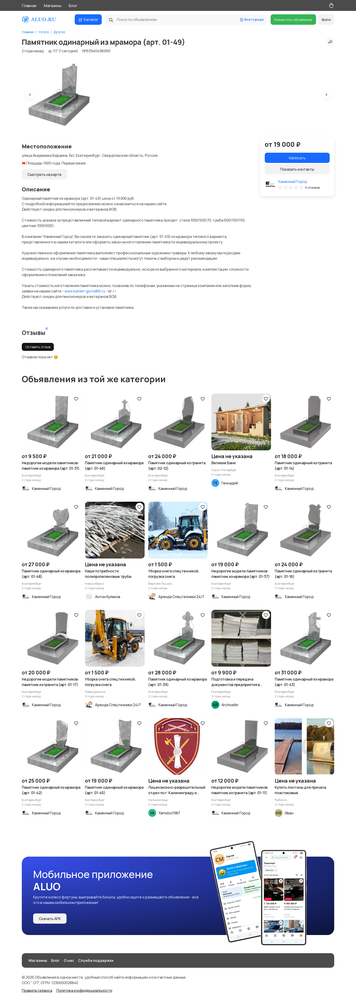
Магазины (52, 5)
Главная (29, 5)
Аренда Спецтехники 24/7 (181, 596)
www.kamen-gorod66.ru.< (86, 291)
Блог (73, 5)
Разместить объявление (293, 19)
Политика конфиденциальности (84, 990)
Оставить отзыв (37, 346)
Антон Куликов (107, 596)
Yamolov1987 (169, 812)
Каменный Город (292, 181)
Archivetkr (230, 704)
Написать (297, 157)
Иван (289, 812)
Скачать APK (50, 918)
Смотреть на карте (44, 174)
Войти (326, 19)
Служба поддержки (96, 960)
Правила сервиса (37, 990)
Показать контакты (297, 169)
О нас (69, 960)
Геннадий (230, 483)
